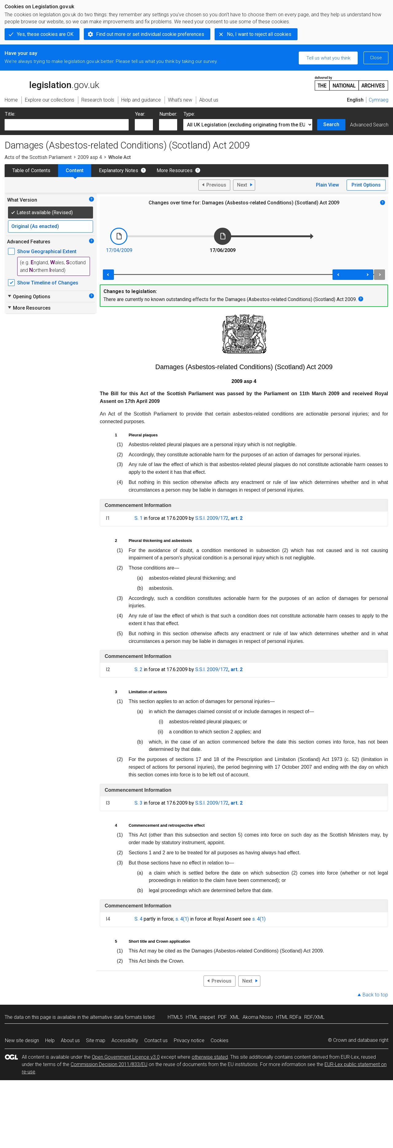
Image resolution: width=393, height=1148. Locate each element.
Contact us (156, 1040)
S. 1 (138, 518)
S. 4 (138, 919)
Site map (95, 1040)
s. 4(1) (182, 919)
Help (50, 1040)
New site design (22, 1040)
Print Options (366, 185)
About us (70, 1040)
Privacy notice (189, 1040)
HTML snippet (200, 1017)
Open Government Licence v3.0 (126, 1057)
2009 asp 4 (90, 157)
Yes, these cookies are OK (45, 34)
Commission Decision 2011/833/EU (109, 1064)
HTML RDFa (288, 1017)
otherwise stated (210, 1057)
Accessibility (124, 1040)
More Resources (175, 170)
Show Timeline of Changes (47, 283)
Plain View (327, 185)
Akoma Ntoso (258, 1017)
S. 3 (138, 803)
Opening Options (28, 296)
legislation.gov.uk (52, 83)
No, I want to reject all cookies (259, 34)
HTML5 (175, 1017)
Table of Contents (31, 170)
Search (331, 124)
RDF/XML (314, 1017)
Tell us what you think (328, 58)
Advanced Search (369, 125)
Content (75, 170)
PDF (222, 1017)
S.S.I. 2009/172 (211, 518)
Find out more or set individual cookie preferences (150, 34)
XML (234, 1017)
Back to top (375, 995)
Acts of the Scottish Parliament (38, 157)
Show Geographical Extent (46, 251)
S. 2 (138, 669)
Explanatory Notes (118, 170)
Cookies (219, 1040)
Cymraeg (378, 100)
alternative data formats (116, 1017)
